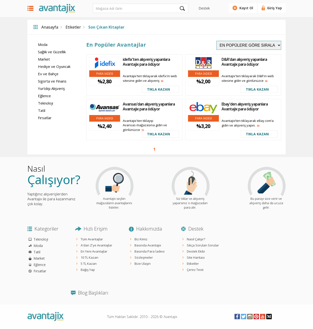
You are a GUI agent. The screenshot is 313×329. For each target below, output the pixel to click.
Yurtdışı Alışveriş (51, 88)
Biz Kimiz (140, 239)
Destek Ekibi (196, 251)
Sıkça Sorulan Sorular (203, 245)
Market (44, 59)
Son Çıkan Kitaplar (106, 27)
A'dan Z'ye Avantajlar (96, 245)
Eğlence (44, 95)
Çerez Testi (195, 269)
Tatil (41, 110)
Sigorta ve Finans (52, 81)
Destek (204, 8)
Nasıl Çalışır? (196, 239)
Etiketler (73, 27)
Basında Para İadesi (149, 251)
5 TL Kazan (89, 263)
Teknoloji (45, 103)
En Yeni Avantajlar (94, 251)
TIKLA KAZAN (158, 89)
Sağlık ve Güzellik (52, 51)
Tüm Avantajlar (92, 239)
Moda (42, 44)
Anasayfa (49, 27)
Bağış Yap (88, 269)
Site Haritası (196, 257)
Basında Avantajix (147, 245)
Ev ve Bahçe (48, 73)
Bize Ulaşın (142, 263)
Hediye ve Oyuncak (54, 66)
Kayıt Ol (246, 8)
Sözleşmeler (143, 257)
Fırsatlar (45, 117)
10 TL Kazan (89, 257)
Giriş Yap (274, 8)
